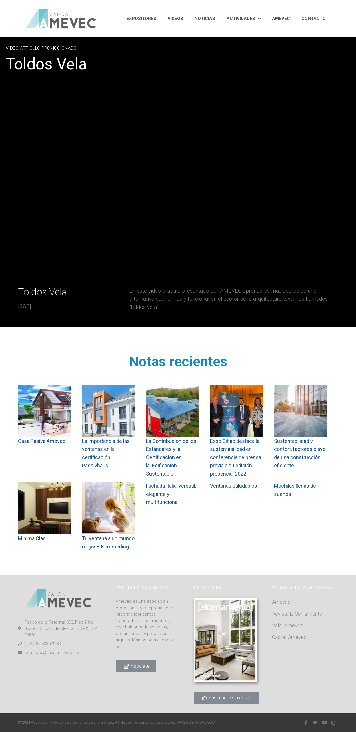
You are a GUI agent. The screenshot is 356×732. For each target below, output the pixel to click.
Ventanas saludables (233, 486)
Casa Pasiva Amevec (42, 441)
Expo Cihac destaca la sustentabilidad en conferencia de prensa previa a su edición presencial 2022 (235, 457)
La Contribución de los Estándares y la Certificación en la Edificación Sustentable (171, 457)
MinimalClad (32, 538)
